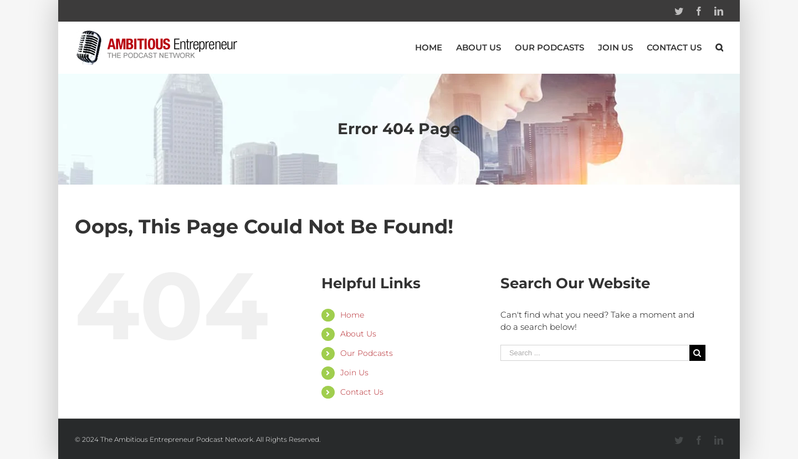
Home (352, 315)
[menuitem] (435, 47)
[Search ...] (594, 353)
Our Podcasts (366, 353)
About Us (358, 334)
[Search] (719, 47)
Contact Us (361, 392)
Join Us (354, 373)
